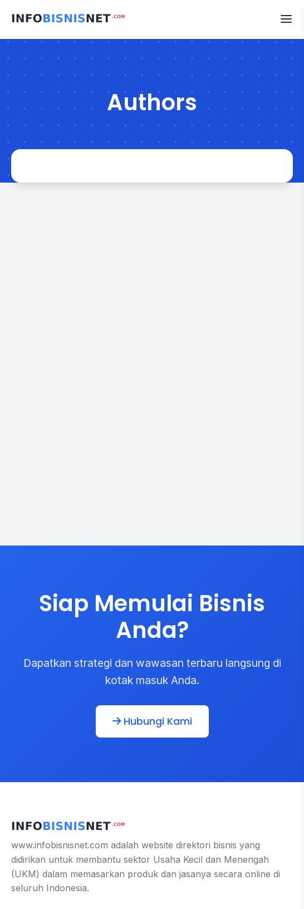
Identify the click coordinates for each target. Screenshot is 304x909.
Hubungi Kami (152, 721)
